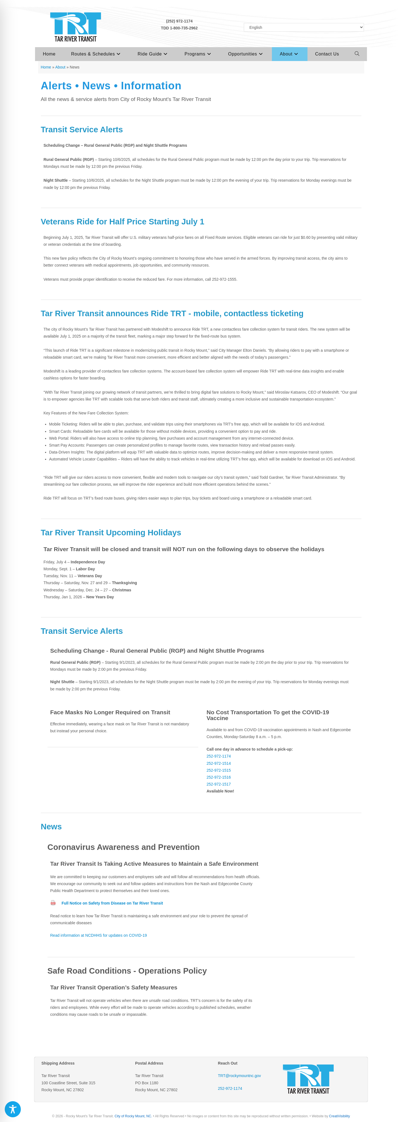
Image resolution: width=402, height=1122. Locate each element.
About (60, 67)
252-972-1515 (219, 770)
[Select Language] (304, 27)
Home (46, 67)
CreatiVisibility (339, 1116)
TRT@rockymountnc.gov (239, 1075)
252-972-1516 (219, 777)
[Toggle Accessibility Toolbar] (12, 1109)
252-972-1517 (219, 784)
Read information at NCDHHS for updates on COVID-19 (98, 935)
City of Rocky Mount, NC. (133, 1116)
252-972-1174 (219, 756)
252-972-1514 (219, 763)
